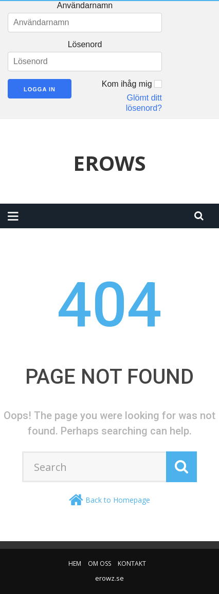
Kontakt (132, 563)
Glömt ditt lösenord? (144, 102)
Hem (74, 563)
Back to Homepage (117, 500)
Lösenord (85, 44)
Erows (109, 163)
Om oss (99, 563)
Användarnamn (85, 5)
